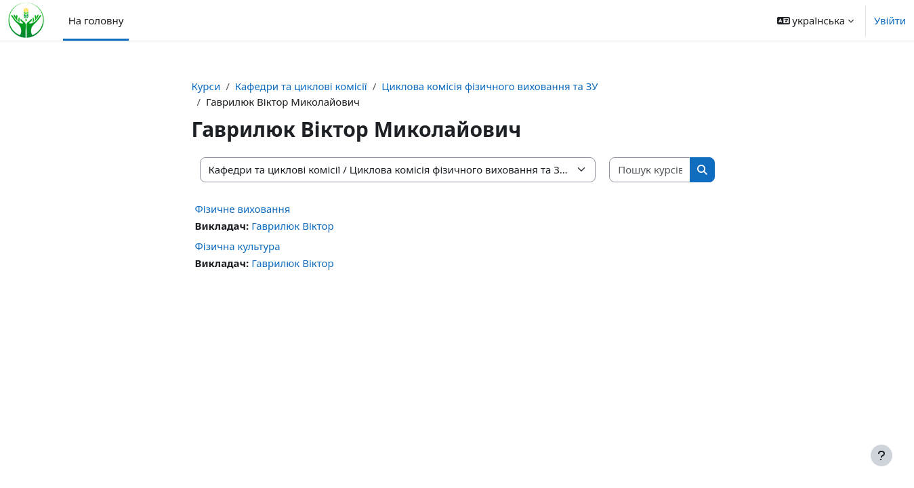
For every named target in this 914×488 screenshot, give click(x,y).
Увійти (890, 20)
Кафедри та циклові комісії (301, 86)
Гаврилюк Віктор (292, 225)
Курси (206, 86)
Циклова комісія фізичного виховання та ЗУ (489, 86)
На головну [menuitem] (96, 20)
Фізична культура (238, 246)
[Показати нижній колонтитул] (881, 455)
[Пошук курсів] (650, 169)
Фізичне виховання (243, 209)
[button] (815, 20)
